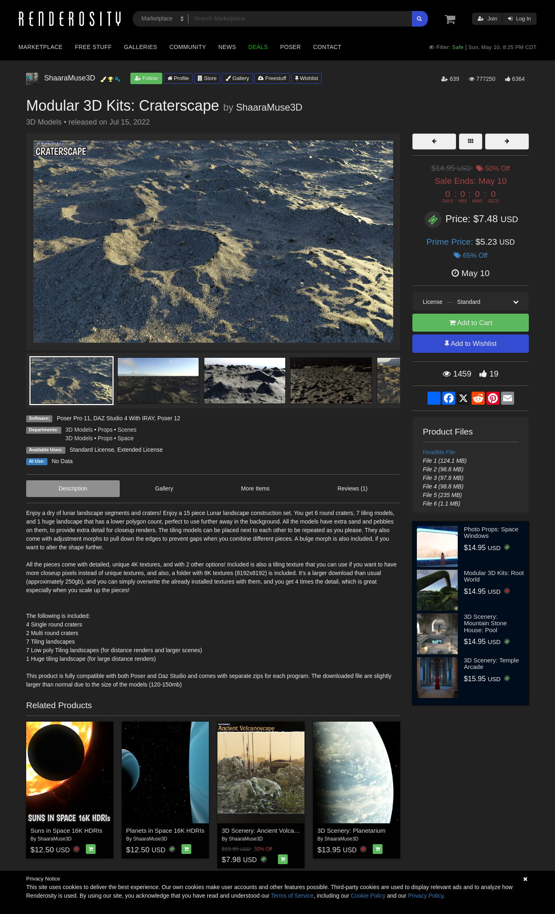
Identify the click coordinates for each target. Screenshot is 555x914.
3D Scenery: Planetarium (352, 830)
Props (105, 429)
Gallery (237, 78)
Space (125, 438)
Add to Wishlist (471, 344)
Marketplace (40, 47)
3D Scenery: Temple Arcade (491, 664)
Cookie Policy (368, 895)
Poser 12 (168, 418)
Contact (327, 47)
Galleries (140, 47)
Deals (258, 47)
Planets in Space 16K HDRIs (165, 830)
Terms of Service (292, 895)
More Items (255, 488)
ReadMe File (439, 452)
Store (207, 78)
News (227, 47)
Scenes (127, 429)
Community (188, 47)
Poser (290, 47)
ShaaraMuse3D (269, 107)
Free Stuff (93, 47)
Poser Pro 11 (73, 418)
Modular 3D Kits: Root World (494, 576)
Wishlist (306, 78)
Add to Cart (470, 323)
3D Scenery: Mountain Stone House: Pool (485, 623)
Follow (146, 78)
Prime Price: (450, 241)
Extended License (140, 449)
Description (72, 488)
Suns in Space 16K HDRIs (67, 830)
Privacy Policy (425, 895)
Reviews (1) (353, 488)
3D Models (79, 429)
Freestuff (272, 78)
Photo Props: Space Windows (491, 532)
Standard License (91, 449)
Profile (178, 78)
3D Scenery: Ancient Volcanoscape (269, 830)
